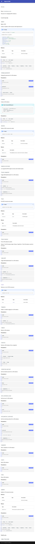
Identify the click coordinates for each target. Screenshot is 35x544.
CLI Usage (5, 29)
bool (2, 95)
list (13, 302)
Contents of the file (17, 37)
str (2, 83)
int (2, 433)
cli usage (5, 131)
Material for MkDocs (8, 542)
